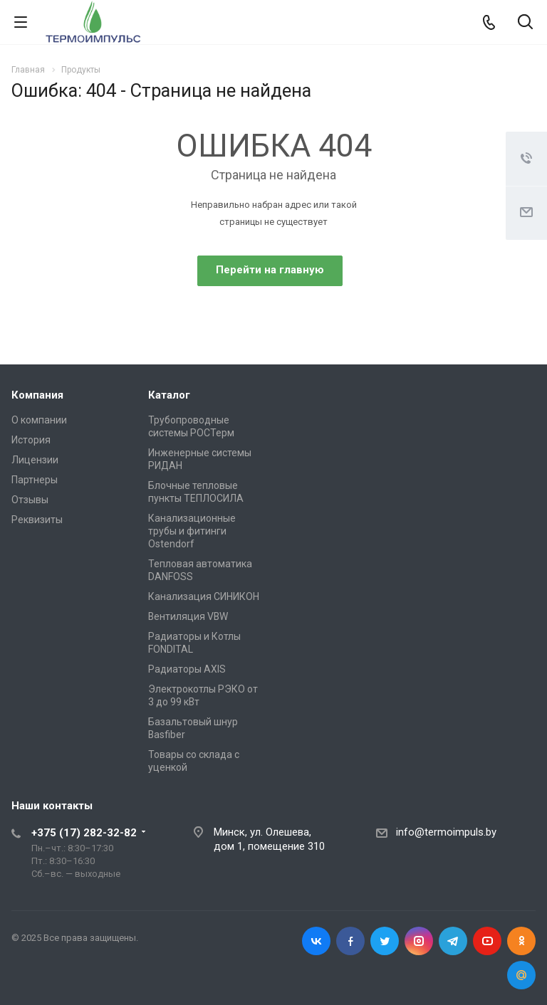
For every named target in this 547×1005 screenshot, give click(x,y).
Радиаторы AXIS (187, 669)
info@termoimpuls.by (446, 832)
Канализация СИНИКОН (203, 596)
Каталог (169, 395)
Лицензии (34, 459)
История (31, 440)
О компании (39, 420)
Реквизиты (37, 519)
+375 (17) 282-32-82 (84, 832)
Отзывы (29, 499)
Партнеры (34, 479)
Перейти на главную (270, 269)
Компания (37, 395)
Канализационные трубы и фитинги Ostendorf (192, 530)
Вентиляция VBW (188, 616)
